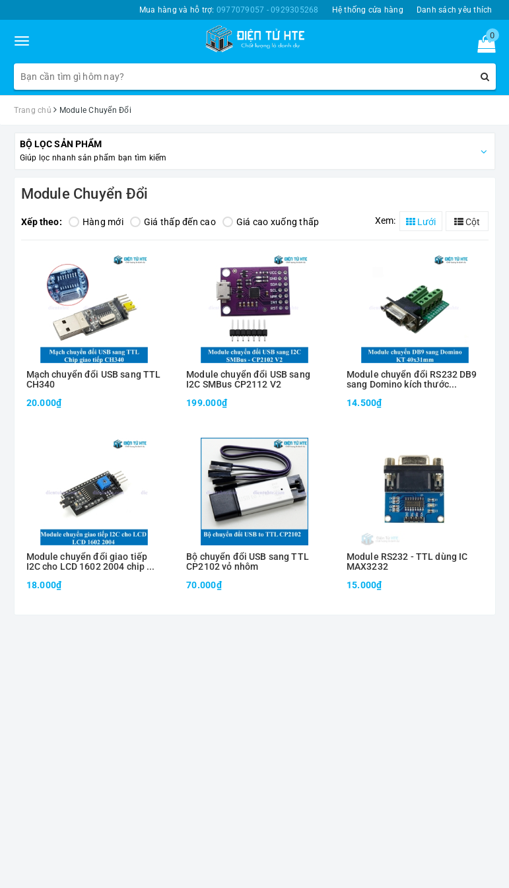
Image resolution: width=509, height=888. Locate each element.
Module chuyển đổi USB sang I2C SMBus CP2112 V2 (248, 380)
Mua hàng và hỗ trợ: (229, 10)
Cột (467, 222)
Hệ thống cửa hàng (367, 10)
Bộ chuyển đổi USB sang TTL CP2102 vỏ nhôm (247, 562)
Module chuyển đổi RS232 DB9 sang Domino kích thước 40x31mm (412, 380)
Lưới (421, 222)
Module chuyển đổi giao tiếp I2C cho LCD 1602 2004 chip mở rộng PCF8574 (93, 562)
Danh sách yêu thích (454, 10)
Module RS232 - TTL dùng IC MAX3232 (407, 562)
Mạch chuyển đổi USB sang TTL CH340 (93, 380)
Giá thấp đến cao (173, 222)
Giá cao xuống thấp (271, 222)
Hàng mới (96, 222)
